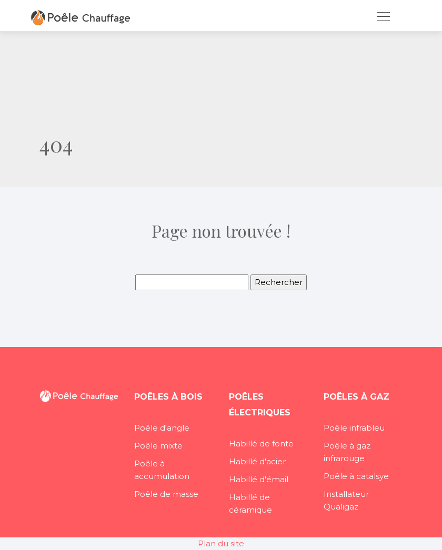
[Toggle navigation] (383, 18)
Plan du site (221, 543)
